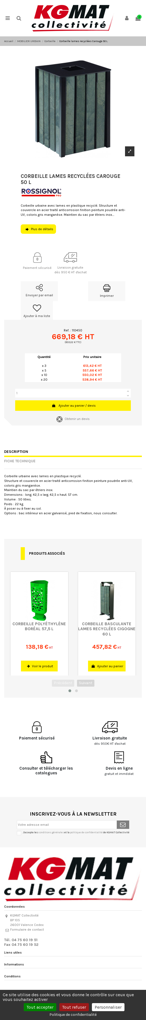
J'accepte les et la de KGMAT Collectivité (76, 832)
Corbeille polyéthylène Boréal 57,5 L (39, 626)
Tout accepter (40, 1007)
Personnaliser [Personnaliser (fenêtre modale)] (108, 1007)
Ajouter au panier (107, 666)
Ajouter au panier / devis (73, 406)
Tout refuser (74, 1007)
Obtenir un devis (73, 419)
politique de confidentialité (86, 832)
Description (16, 451)
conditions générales (51, 832)
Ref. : (67, 330)
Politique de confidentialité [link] (73, 1014)
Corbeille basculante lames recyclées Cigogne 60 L (107, 629)
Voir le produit (40, 666)
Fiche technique (20, 461)
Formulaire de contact (27, 929)
